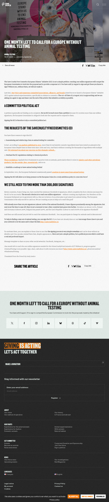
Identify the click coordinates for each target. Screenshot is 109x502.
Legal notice (9, 483)
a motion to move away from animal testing (68, 172)
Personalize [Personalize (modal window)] (100, 496)
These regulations (11, 160)
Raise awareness (10, 448)
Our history (58, 412)
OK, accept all (73, 496)
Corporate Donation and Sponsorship (68, 443)
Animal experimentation (63, 427)
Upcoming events (10, 462)
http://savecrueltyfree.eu (49, 222)
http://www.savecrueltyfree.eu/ (75, 249)
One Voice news (10, 460)
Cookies (7, 489)
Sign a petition (59, 448)
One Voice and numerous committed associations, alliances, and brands (38, 93)
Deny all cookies (87, 496)
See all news (8, 65)
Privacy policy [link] (54, 500)
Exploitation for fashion (12, 429)
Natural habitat (60, 431)
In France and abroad (62, 415)
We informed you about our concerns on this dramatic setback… (31, 150)
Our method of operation (13, 415)
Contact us (58, 486)
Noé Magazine (59, 462)
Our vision (8, 412)
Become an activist (11, 445)
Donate (7, 443)
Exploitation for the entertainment (16, 427)
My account (8, 486)
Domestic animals (10, 431)
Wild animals (59, 429)
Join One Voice (60, 445)
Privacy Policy (59, 483)
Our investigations (61, 460)
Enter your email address (17, 387)
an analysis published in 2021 (30, 145)
